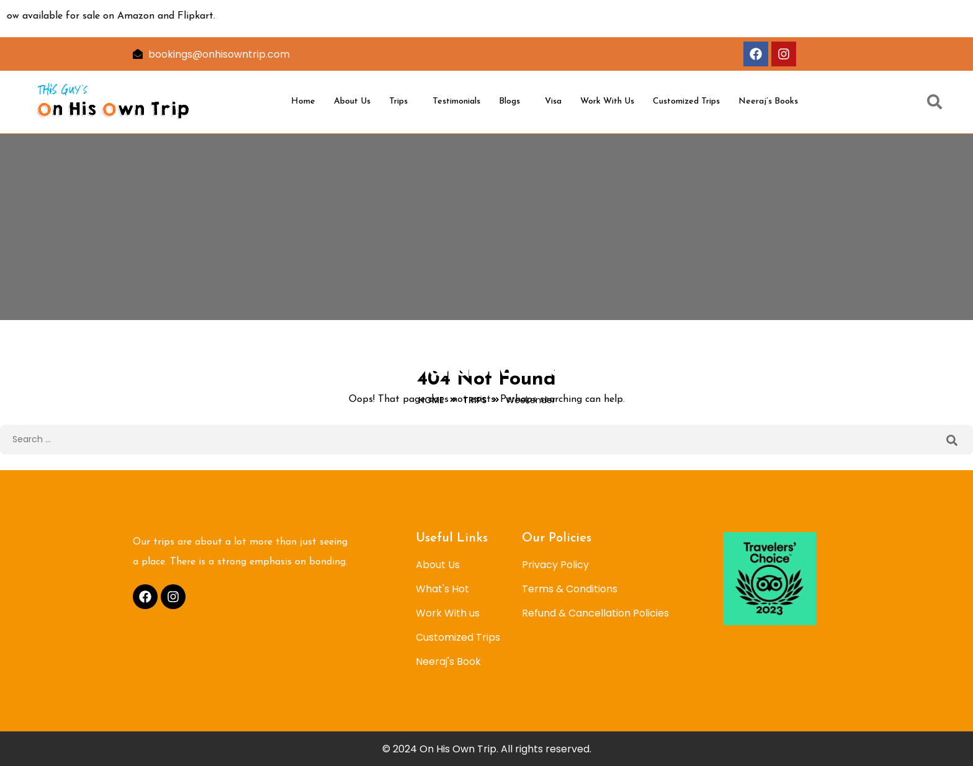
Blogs (509, 101)
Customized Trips (686, 101)
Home (303, 101)
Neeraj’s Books (768, 101)
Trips (398, 101)
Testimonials (456, 101)
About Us (352, 101)
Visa (553, 101)
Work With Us (607, 101)
